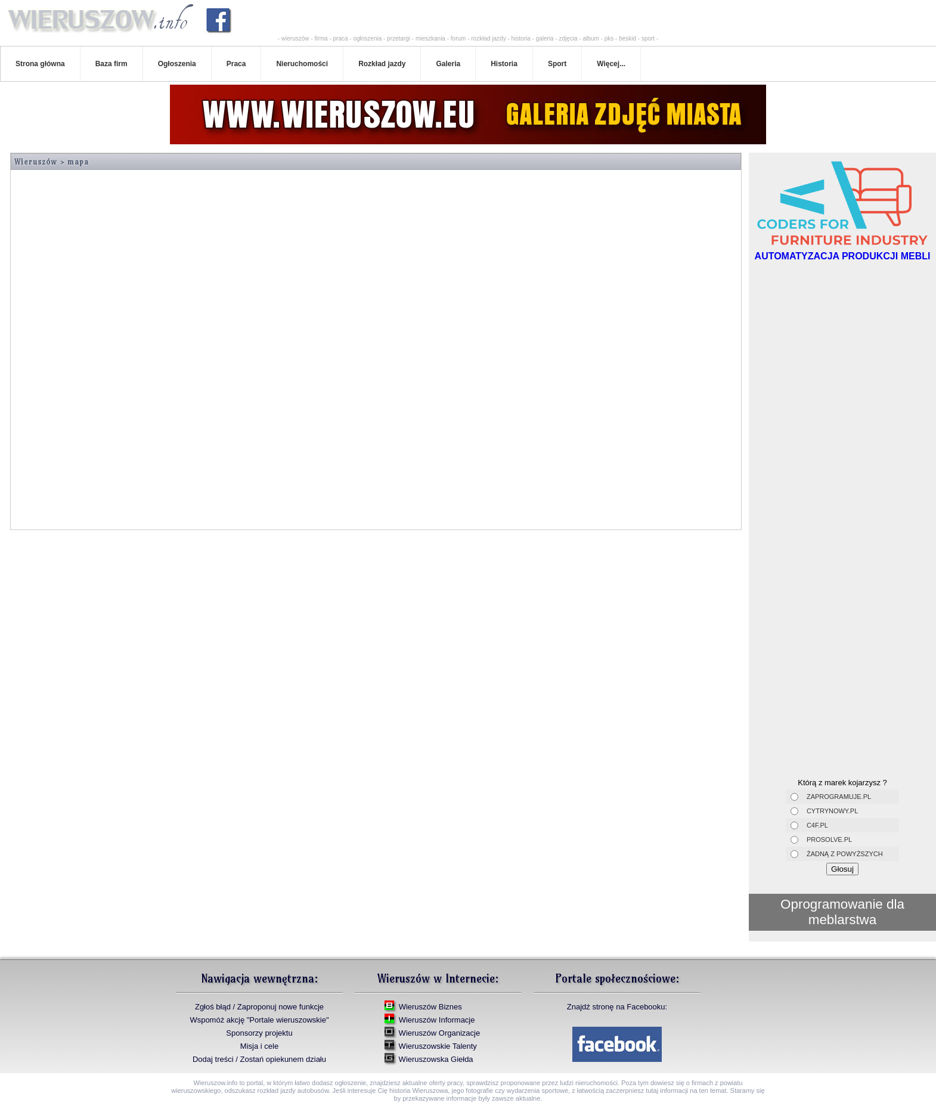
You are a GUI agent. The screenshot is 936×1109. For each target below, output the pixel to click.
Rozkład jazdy (381, 64)
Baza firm (111, 64)
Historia (504, 64)
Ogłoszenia (177, 64)
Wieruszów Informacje (437, 1019)
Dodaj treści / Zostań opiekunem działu (259, 1059)
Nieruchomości (302, 64)
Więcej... (611, 64)
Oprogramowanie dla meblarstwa (842, 912)
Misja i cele (259, 1046)
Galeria (448, 64)
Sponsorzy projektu (259, 1033)
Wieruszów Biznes (430, 1006)
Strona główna (40, 64)
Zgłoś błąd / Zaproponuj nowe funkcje (259, 1006)
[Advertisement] (842, 347)
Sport (557, 64)
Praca (236, 64)
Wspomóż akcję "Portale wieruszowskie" (259, 1019)
